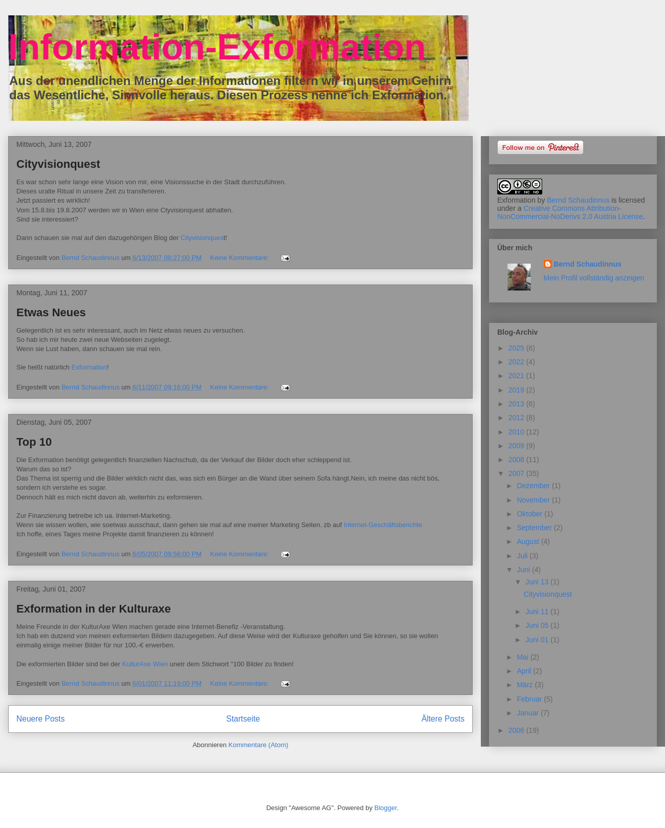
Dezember (534, 486)
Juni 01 (537, 640)
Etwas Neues (51, 312)
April (525, 671)
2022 (517, 362)
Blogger (385, 808)
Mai (523, 657)
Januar (529, 713)
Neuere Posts (40, 718)
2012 (517, 417)
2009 (517, 446)
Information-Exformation (217, 47)
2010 (517, 432)
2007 (517, 473)
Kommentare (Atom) (259, 745)
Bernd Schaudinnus (578, 200)
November (534, 500)
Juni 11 (537, 611)
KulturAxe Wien (145, 664)
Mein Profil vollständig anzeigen (594, 278)
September (535, 528)
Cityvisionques (202, 238)
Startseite (243, 718)
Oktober (530, 514)
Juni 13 (537, 582)
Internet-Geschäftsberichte (383, 525)
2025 (517, 348)
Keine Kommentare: (240, 258)
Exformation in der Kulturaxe (93, 608)
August (529, 541)
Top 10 (34, 441)
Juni (524, 569)
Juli (523, 556)
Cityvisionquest (58, 164)
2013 (517, 404)
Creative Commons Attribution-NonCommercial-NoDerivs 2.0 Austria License (570, 212)
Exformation (89, 367)
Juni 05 (537, 625)
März (526, 685)
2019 (517, 390)
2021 (517, 376)
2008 (517, 459)
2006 (517, 730)
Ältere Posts (443, 718)
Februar (530, 699)
